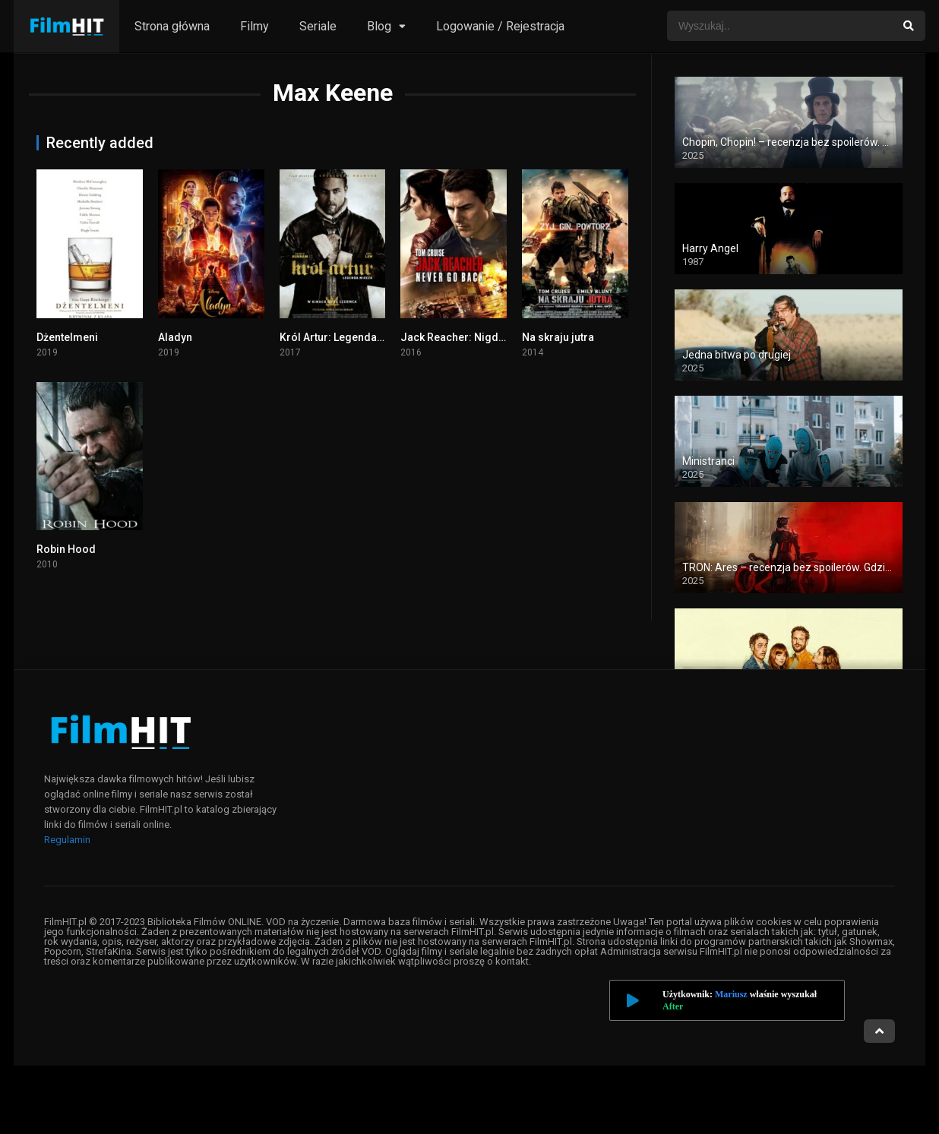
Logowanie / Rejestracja (500, 26)
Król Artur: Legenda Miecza (348, 337)
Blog (379, 26)
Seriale (318, 26)
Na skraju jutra (558, 337)
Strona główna (172, 26)
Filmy (254, 26)
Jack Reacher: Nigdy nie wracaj (478, 337)
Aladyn (175, 337)
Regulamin (67, 839)
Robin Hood (66, 549)
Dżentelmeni (67, 337)
